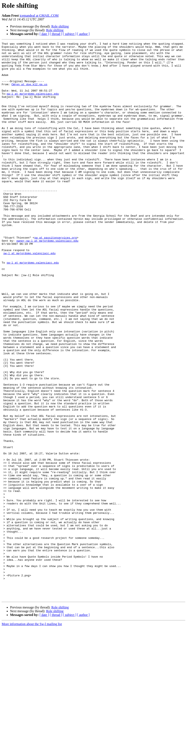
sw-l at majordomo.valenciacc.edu (32, 104)
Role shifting (60, 26)
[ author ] (83, 34)
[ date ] (44, 34)
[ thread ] (56, 34)
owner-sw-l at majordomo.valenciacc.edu (47, 281)
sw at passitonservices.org (55, 277)
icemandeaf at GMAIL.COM (39, 15)
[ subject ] (69, 34)
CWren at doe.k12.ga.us (29, 93)
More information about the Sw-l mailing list (32, 735)
